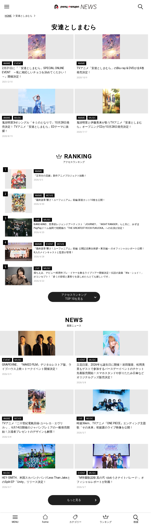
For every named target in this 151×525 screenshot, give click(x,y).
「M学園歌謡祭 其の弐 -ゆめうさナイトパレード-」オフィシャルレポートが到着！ (110, 479)
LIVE (37, 219)
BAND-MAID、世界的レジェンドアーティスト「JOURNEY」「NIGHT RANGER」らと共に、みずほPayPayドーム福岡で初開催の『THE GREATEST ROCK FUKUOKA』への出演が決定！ (86, 226)
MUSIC (17, 117)
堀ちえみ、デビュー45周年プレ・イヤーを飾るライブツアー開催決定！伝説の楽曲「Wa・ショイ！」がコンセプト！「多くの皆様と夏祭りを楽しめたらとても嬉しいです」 (89, 274)
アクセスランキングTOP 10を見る (74, 296)
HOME (8, 15)
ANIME (6, 63)
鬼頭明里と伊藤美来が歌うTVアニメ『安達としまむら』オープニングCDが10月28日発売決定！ (109, 124)
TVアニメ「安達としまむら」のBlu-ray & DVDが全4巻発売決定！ (110, 70)
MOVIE (49, 195)
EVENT (18, 63)
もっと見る (74, 500)
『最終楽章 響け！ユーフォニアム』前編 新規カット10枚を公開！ (69, 200)
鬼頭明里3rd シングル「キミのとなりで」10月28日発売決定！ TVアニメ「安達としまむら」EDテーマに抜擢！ (35, 127)
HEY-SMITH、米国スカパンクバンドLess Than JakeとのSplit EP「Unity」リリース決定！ (36, 479)
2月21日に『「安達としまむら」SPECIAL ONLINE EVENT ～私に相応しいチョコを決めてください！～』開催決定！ (34, 72)
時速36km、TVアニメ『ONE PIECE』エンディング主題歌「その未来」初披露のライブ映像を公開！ (111, 425)
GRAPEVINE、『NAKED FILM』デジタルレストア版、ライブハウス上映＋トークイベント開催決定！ (36, 366)
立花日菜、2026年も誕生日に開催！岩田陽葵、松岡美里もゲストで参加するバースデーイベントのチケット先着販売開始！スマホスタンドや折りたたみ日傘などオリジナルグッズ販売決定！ (111, 371)
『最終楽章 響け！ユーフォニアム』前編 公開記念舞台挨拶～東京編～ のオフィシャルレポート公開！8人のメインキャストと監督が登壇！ (89, 250)
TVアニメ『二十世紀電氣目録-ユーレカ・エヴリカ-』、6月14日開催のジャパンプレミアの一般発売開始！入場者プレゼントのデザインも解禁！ (36, 427)
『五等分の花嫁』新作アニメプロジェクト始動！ (60, 175)
